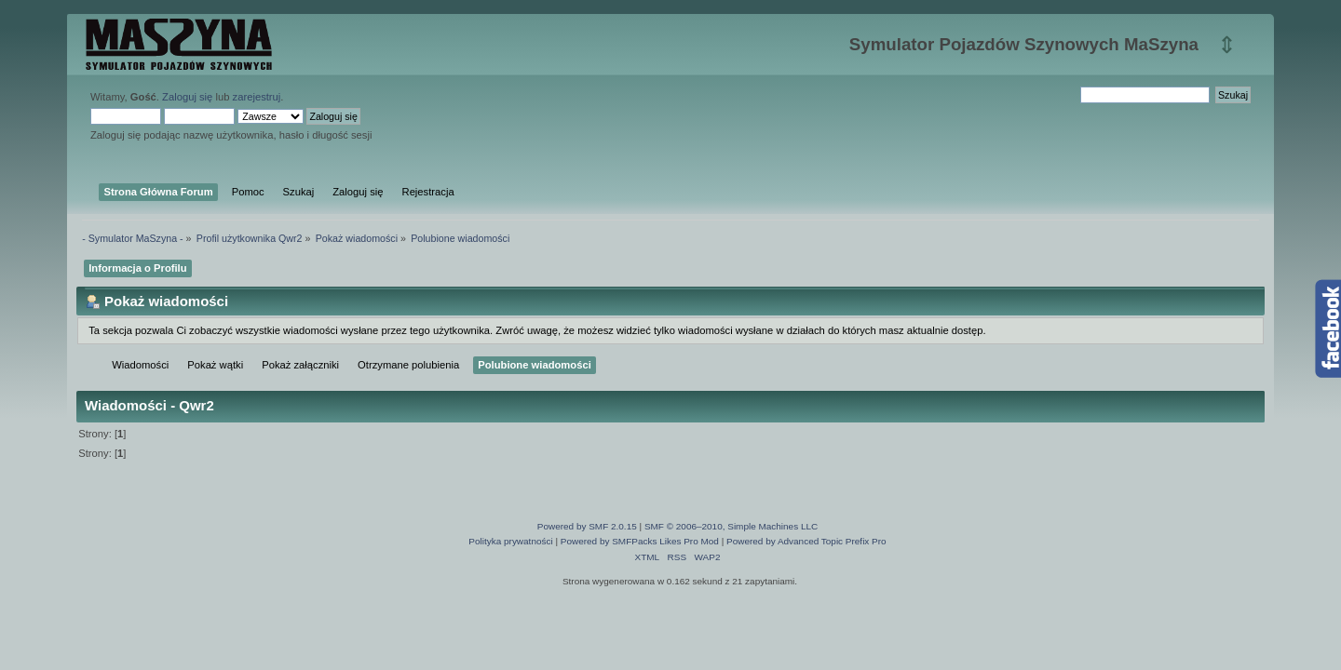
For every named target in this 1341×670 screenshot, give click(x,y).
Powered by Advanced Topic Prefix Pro (806, 541)
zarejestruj (257, 96)
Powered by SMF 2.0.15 (587, 526)
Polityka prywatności (510, 541)
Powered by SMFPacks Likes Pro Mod (640, 541)
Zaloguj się (187, 96)
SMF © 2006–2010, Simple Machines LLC (731, 526)
